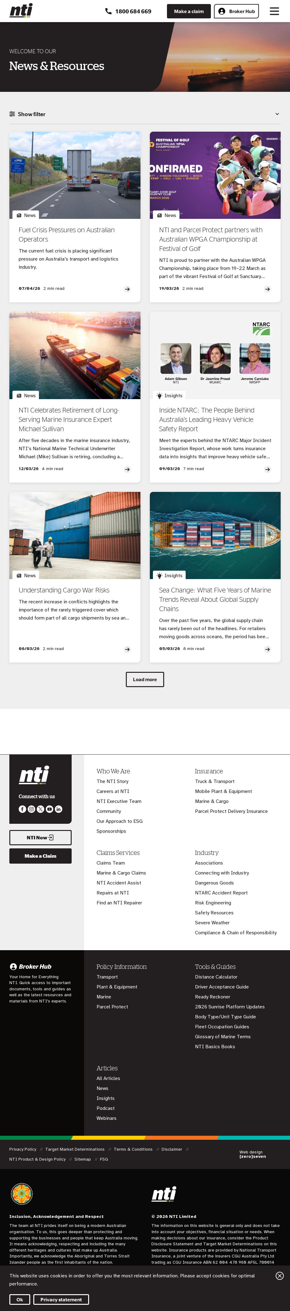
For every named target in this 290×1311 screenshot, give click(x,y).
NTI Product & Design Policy (38, 1159)
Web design (253, 1154)
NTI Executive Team (119, 801)
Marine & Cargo (212, 801)
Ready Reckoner (212, 997)
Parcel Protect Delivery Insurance (231, 811)
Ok (20, 1299)
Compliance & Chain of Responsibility (236, 933)
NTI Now (40, 837)
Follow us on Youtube (49, 809)
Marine (104, 997)
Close (280, 1276)
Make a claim (189, 11)
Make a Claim (40, 856)
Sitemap (83, 1159)
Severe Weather (212, 923)
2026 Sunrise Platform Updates (230, 1007)
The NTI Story (112, 781)
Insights (106, 1098)
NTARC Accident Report (221, 893)
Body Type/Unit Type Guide (225, 1017)
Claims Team (111, 863)
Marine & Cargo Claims (121, 873)
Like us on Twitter (40, 809)
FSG (104, 1159)
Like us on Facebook (22, 809)
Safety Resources (214, 913)
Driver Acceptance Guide (222, 987)
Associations (209, 863)
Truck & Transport (215, 781)
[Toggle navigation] (274, 11)
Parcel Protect (112, 1007)
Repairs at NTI (113, 893)
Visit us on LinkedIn (58, 809)
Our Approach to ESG (120, 821)
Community (109, 811)
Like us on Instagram (31, 809)
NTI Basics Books (215, 1047)
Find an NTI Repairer (119, 903)
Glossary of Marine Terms (223, 1037)
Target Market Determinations (75, 1149)
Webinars (106, 1118)
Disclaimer (172, 1149)
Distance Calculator (216, 977)
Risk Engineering (213, 903)
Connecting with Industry (222, 873)
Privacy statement (61, 1299)
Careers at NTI (113, 791)
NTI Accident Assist (119, 883)
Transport (107, 977)
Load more (145, 679)
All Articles (108, 1078)
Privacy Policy (23, 1149)
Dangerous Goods (214, 883)
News (102, 1088)
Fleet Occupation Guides (222, 1027)
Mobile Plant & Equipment (223, 791)
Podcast (106, 1108)
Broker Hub (236, 11)
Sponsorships (111, 831)
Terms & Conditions (134, 1149)
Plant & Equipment (117, 987)
